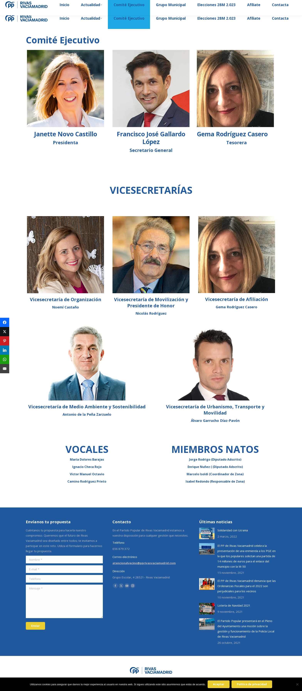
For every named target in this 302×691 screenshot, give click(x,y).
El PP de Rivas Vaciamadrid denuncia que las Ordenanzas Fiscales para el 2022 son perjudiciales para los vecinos (246, 586)
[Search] (257, 4)
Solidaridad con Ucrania (232, 530)
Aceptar (218, 684)
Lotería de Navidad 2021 (233, 605)
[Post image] (207, 533)
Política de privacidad (252, 684)
